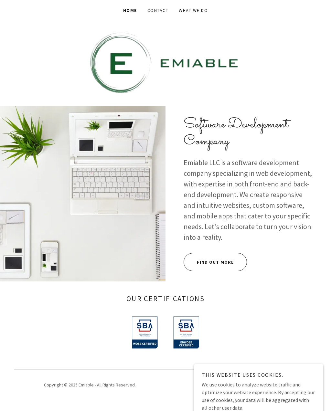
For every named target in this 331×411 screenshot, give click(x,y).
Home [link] (130, 10)
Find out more (209, 262)
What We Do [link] (193, 10)
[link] (166, 62)
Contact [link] (158, 10)
